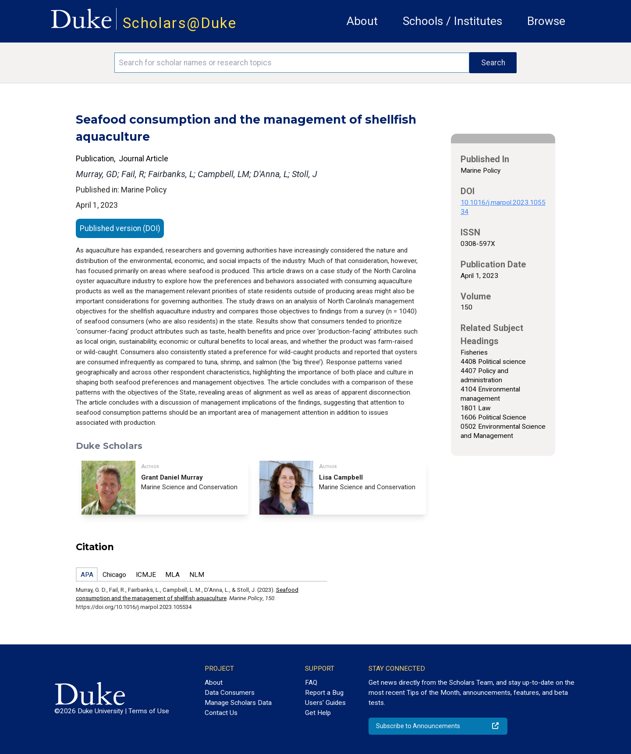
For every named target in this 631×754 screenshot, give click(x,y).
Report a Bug (324, 693)
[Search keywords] (291, 63)
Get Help (318, 713)
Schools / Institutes (452, 21)
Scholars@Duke (180, 23)
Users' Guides (325, 703)
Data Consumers (230, 693)
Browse (546, 21)
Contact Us (221, 713)
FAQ (311, 682)
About (362, 21)
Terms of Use (148, 711)
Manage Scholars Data (238, 703)
